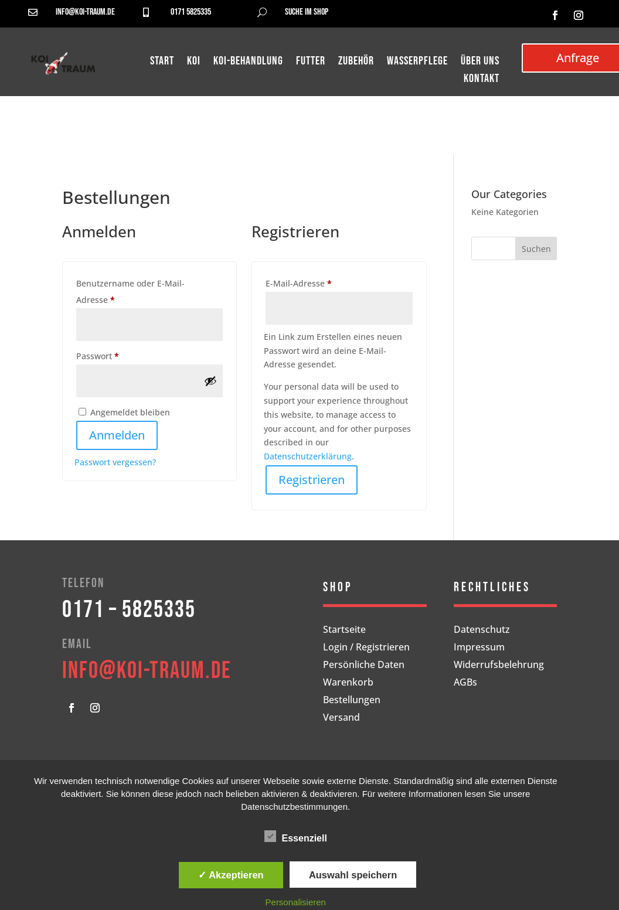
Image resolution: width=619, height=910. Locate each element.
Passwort (120, 355)
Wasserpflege (417, 62)
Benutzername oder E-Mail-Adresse (130, 291)
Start (162, 62)
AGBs (465, 683)
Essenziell (295, 836)
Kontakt (481, 80)
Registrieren (311, 480)
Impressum (479, 648)
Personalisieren (296, 902)
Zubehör (356, 62)
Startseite (344, 630)
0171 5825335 (191, 12)
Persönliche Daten (363, 665)
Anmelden (117, 435)
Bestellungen (351, 701)
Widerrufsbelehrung (499, 665)
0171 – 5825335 (129, 610)
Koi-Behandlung (248, 62)
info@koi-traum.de (85, 12)
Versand (341, 718)
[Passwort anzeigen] (210, 380)
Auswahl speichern (353, 875)
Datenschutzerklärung (308, 456)
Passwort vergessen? (115, 462)
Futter (310, 62)
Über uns (480, 62)
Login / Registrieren (366, 648)
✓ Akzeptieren (231, 875)
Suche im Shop (306, 12)
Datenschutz (482, 630)
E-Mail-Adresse (322, 282)
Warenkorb (348, 683)
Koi (193, 62)
